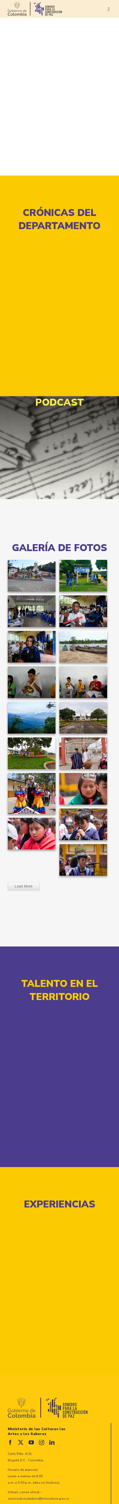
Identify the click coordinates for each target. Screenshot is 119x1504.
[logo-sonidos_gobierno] (35, 4)
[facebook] (10, 1442)
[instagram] (41, 1442)
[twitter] (20, 1442)
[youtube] (31, 1442)
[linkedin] (51, 1442)
